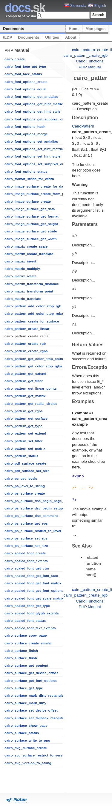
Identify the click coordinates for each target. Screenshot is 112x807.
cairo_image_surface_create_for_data (35, 186)
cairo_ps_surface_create (24, 493)
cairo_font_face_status (23, 74)
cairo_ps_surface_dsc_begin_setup (33, 508)
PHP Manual (90, 67)
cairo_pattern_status (21, 456)
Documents (13, 28)
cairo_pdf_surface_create (25, 463)
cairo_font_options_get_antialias (31, 96)
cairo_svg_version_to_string (27, 763)
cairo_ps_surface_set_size (26, 546)
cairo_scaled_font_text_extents (30, 628)
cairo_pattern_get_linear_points (30, 388)
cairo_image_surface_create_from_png (36, 194)
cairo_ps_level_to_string (24, 486)
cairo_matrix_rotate (20, 276)
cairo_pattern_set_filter (23, 441)
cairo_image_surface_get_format (31, 216)
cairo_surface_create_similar (28, 643)
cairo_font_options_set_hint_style (32, 156)
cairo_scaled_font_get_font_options (34, 590)
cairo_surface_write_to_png (27, 740)
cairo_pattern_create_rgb (25, 343)
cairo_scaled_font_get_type (27, 606)
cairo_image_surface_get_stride (30, 231)
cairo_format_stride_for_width (29, 179)
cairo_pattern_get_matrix (25, 396)
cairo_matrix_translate (22, 299)
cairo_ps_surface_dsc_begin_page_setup (38, 501)
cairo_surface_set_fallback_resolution (35, 718)
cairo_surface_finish (21, 650)
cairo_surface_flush (20, 658)
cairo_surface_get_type (23, 688)
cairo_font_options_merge (26, 134)
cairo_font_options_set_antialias (31, 141)
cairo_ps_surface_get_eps (26, 523)
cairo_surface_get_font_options (30, 680)
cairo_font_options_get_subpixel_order (36, 119)
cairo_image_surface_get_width (30, 239)
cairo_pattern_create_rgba (26, 351)
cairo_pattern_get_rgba (23, 411)
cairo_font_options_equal (25, 89)
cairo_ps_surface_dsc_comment (31, 515)
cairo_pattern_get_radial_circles (30, 403)
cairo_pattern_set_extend (25, 433)
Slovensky (76, 6)
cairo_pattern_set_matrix (24, 448)
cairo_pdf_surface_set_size (26, 471)
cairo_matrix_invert (20, 261)
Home (74, 28)
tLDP (7, 37)
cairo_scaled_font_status (25, 620)
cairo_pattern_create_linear (26, 329)
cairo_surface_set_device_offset (31, 710)
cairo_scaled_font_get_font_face (31, 576)
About (70, 37)
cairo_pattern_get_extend (25, 373)
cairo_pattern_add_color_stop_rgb (32, 306)
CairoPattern (83, 126)
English (97, 6)
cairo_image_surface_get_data (29, 209)
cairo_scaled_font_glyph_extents (31, 613)
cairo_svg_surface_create (25, 748)
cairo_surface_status (21, 733)
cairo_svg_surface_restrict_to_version (35, 755)
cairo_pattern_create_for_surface (31, 321)
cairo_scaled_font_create (25, 553)
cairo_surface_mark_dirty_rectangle (34, 695)
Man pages (95, 28)
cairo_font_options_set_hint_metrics (34, 149)
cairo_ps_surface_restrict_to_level (32, 531)
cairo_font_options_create (25, 82)
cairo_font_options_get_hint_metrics (34, 104)
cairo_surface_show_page (25, 725)
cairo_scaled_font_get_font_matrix (33, 583)
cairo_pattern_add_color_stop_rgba (33, 313)
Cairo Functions (89, 61)
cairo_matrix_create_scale (25, 246)
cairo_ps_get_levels (20, 478)
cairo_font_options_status (25, 171)
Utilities (52, 37)
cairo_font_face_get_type (25, 66)
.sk (24, 8)
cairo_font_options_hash (24, 126)
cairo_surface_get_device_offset (31, 673)
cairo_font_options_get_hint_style (32, 111)
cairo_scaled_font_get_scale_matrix (34, 598)
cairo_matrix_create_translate (28, 254)
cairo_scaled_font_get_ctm (26, 568)
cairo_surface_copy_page (25, 635)
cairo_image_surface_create (27, 201)
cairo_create (14, 59)
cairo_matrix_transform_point (28, 291)
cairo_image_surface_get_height (31, 224)
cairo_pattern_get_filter (23, 381)
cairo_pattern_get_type (23, 426)
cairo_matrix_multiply (22, 268)
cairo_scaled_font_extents (26, 561)
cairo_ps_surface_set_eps (25, 538)
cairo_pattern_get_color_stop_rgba (33, 366)
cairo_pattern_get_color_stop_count (34, 359)
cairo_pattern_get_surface (25, 418)
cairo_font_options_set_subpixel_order (36, 164)
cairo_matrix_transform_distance (31, 284)
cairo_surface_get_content (26, 665)
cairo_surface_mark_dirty (25, 703)
